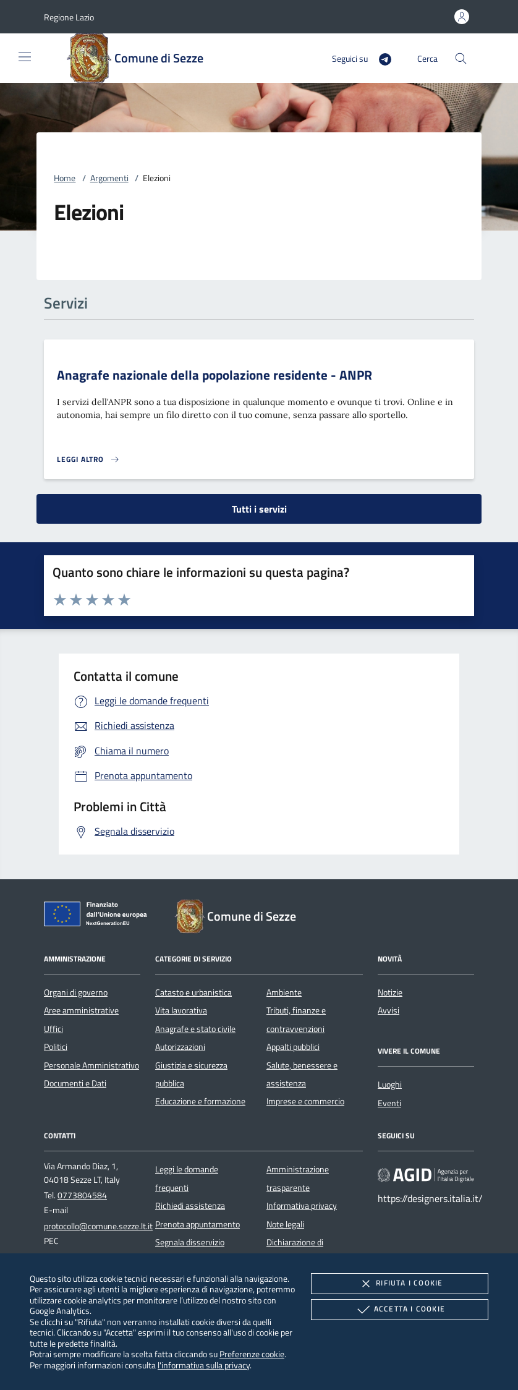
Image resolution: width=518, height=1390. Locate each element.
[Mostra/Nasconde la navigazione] (24, 56)
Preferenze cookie (251, 1353)
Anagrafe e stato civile (195, 1029)
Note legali (285, 1224)
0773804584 (82, 1195)
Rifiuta (399, 1284)
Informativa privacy (301, 1206)
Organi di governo (76, 992)
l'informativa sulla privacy (204, 1364)
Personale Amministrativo (91, 1065)
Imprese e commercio (305, 1101)
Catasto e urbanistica (193, 992)
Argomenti (109, 178)
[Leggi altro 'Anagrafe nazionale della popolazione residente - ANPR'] (88, 459)
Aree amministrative (81, 1010)
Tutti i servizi (259, 508)
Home (64, 178)
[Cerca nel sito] (461, 58)
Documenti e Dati (75, 1083)
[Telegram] (380, 57)
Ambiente (284, 992)
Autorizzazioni (180, 1047)
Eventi (389, 1103)
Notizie (390, 992)
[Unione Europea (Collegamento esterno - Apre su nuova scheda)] (99, 916)
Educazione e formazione (200, 1101)
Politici (55, 1047)
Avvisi (388, 1010)
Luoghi (390, 1084)
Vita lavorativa (181, 1010)
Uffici (53, 1029)
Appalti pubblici (293, 1047)
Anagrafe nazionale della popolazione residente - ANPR (214, 375)
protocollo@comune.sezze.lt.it (98, 1226)
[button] (69, 17)
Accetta (399, 1310)
